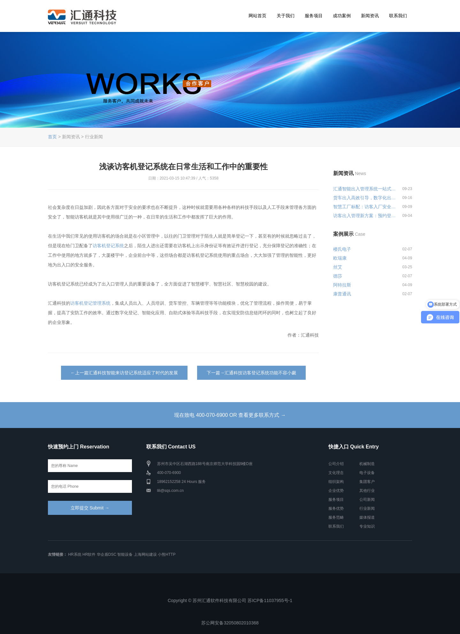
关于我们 (286, 15)
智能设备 (125, 554)
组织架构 (336, 481)
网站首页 (257, 15)
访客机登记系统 (108, 245)
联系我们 (398, 15)
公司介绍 (336, 464)
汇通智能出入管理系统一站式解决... (364, 188)
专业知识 (367, 526)
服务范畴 (336, 517)
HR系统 (74, 554)
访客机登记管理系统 (90, 303)
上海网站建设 (145, 554)
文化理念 (336, 472)
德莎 (337, 276)
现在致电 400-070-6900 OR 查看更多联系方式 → (230, 415)
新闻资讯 (370, 15)
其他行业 (367, 490)
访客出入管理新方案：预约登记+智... (364, 215)
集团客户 (367, 481)
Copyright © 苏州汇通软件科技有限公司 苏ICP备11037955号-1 (230, 600)
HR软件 (89, 554)
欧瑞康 (340, 258)
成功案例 (342, 15)
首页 (52, 136)
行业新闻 (367, 508)
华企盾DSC (106, 554)
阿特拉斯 (342, 284)
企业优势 (336, 490)
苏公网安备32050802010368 (229, 622)
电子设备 (367, 472)
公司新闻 (367, 499)
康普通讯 (342, 293)
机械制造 (367, 464)
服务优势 (336, 508)
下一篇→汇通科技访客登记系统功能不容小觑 (251, 372)
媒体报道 (367, 517)
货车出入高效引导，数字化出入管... (364, 197)
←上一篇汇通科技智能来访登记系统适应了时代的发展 (124, 372)
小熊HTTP (166, 554)
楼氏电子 (342, 249)
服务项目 (314, 15)
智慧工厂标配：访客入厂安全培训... (364, 206)
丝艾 (337, 267)
